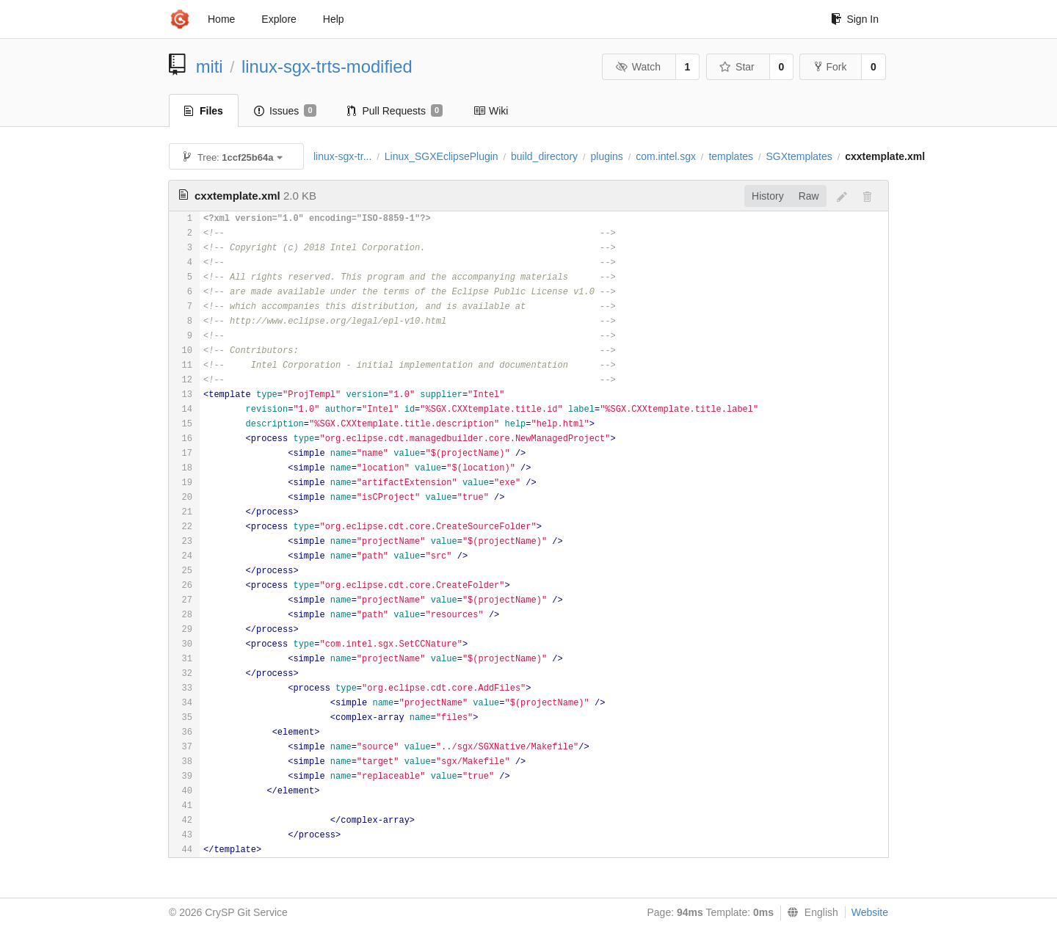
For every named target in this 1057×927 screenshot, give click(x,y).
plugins (606, 156)
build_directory (544, 156)
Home (221, 19)
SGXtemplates (799, 156)
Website (869, 912)
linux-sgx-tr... (342, 156)
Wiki (490, 111)
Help (333, 19)
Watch (638, 67)
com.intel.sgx (666, 156)
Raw (809, 196)
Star (737, 67)
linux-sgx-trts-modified (327, 66)
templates (730, 156)
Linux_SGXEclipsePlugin (441, 156)
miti (209, 66)
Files (203, 111)
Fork (830, 67)
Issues (285, 110)
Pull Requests (395, 110)
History (768, 196)
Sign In (855, 19)
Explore (278, 19)
